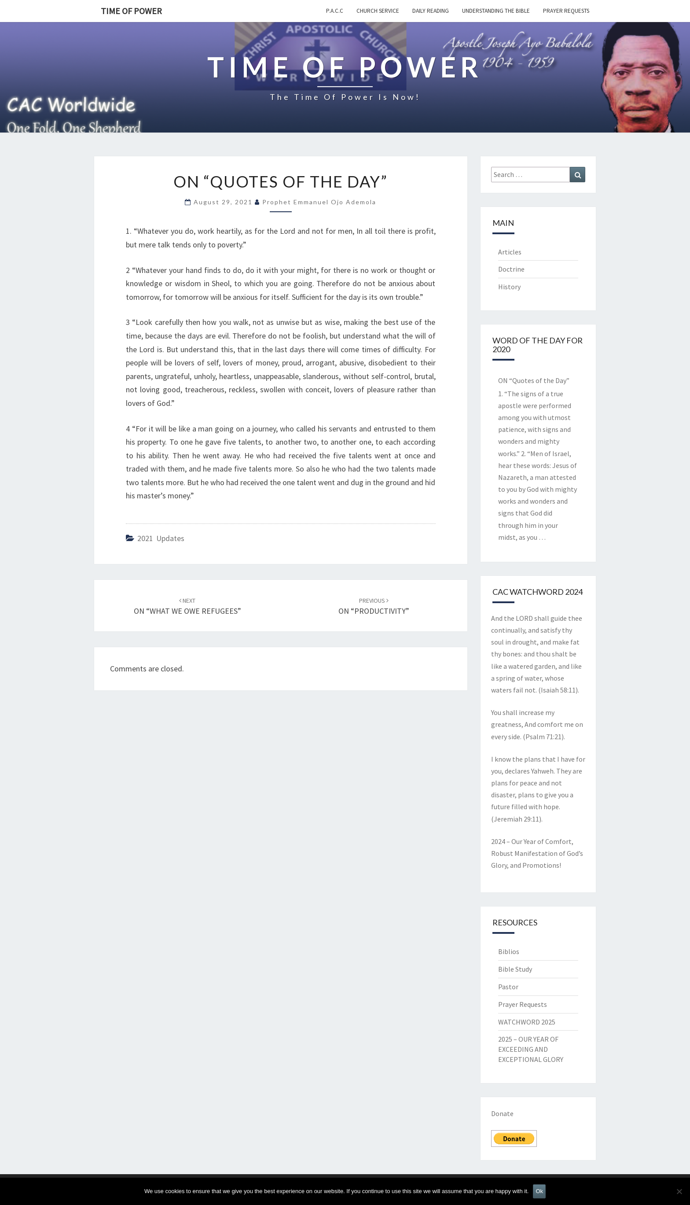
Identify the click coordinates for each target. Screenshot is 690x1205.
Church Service (377, 11)
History (509, 286)
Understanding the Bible (496, 11)
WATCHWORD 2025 (526, 1021)
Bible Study (515, 969)
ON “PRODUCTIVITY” (373, 606)
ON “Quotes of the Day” (533, 380)
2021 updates (160, 538)
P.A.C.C (334, 11)
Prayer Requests (566, 11)
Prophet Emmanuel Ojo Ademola (319, 202)
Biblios (508, 951)
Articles (509, 251)
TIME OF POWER (131, 10)
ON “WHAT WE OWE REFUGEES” (187, 606)
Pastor (508, 986)
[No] (679, 1191)
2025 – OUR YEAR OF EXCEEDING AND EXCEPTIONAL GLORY (530, 1049)
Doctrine (511, 269)
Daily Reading (430, 11)
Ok (539, 1191)
